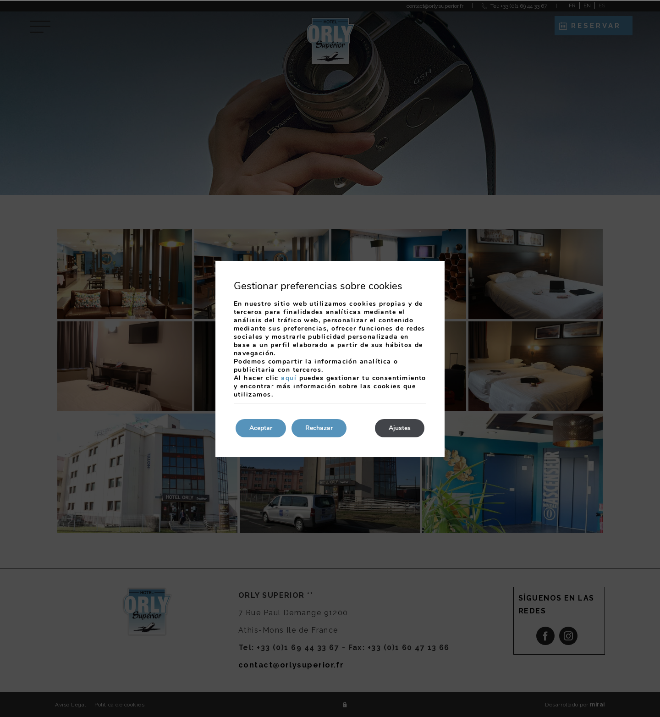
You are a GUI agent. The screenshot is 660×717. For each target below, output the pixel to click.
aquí (289, 378)
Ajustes (400, 428)
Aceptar (260, 428)
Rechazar (319, 428)
